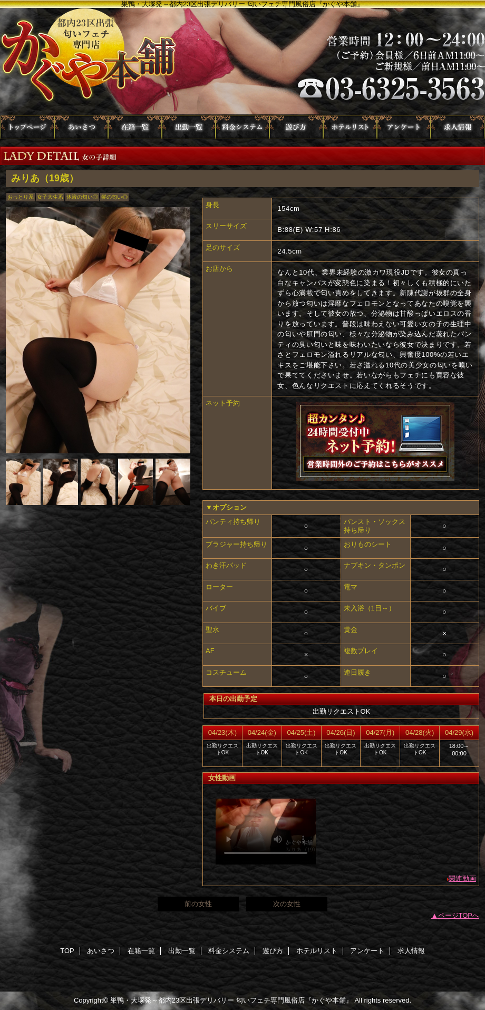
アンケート (404, 127)
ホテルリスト (350, 127)
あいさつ (81, 127)
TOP (27, 127)
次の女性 (286, 904)
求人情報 (457, 127)
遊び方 (296, 127)
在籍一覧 (135, 127)
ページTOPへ (459, 915)
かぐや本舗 (242, 61)
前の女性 (198, 904)
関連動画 (462, 878)
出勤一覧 (189, 127)
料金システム (242, 127)
